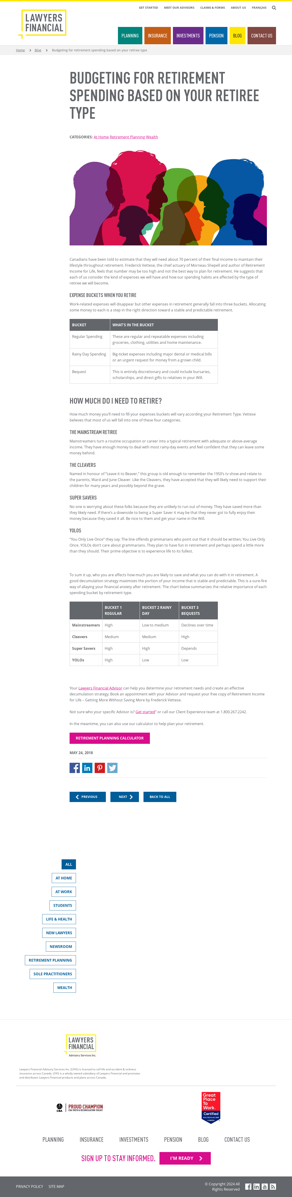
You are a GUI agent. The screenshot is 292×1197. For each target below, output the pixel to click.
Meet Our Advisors (179, 7)
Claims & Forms (212, 7)
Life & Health (57, 920)
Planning (130, 35)
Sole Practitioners (51, 975)
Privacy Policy (29, 1186)
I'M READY (181, 1158)
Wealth (152, 136)
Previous (89, 796)
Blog (237, 35)
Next (123, 796)
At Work (62, 893)
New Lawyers (57, 934)
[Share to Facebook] (75, 768)
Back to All (160, 796)
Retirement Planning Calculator (110, 738)
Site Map (56, 1186)
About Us (238, 7)
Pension (216, 35)
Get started (145, 711)
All (67, 865)
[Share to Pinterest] (100, 768)
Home (20, 50)
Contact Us (261, 35)
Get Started (148, 7)
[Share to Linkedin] (87, 768)
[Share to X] (112, 768)
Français (259, 7)
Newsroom (59, 948)
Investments (188, 35)
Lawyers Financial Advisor (100, 688)
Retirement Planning (127, 136)
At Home (101, 136)
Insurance (157, 35)
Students (61, 906)
